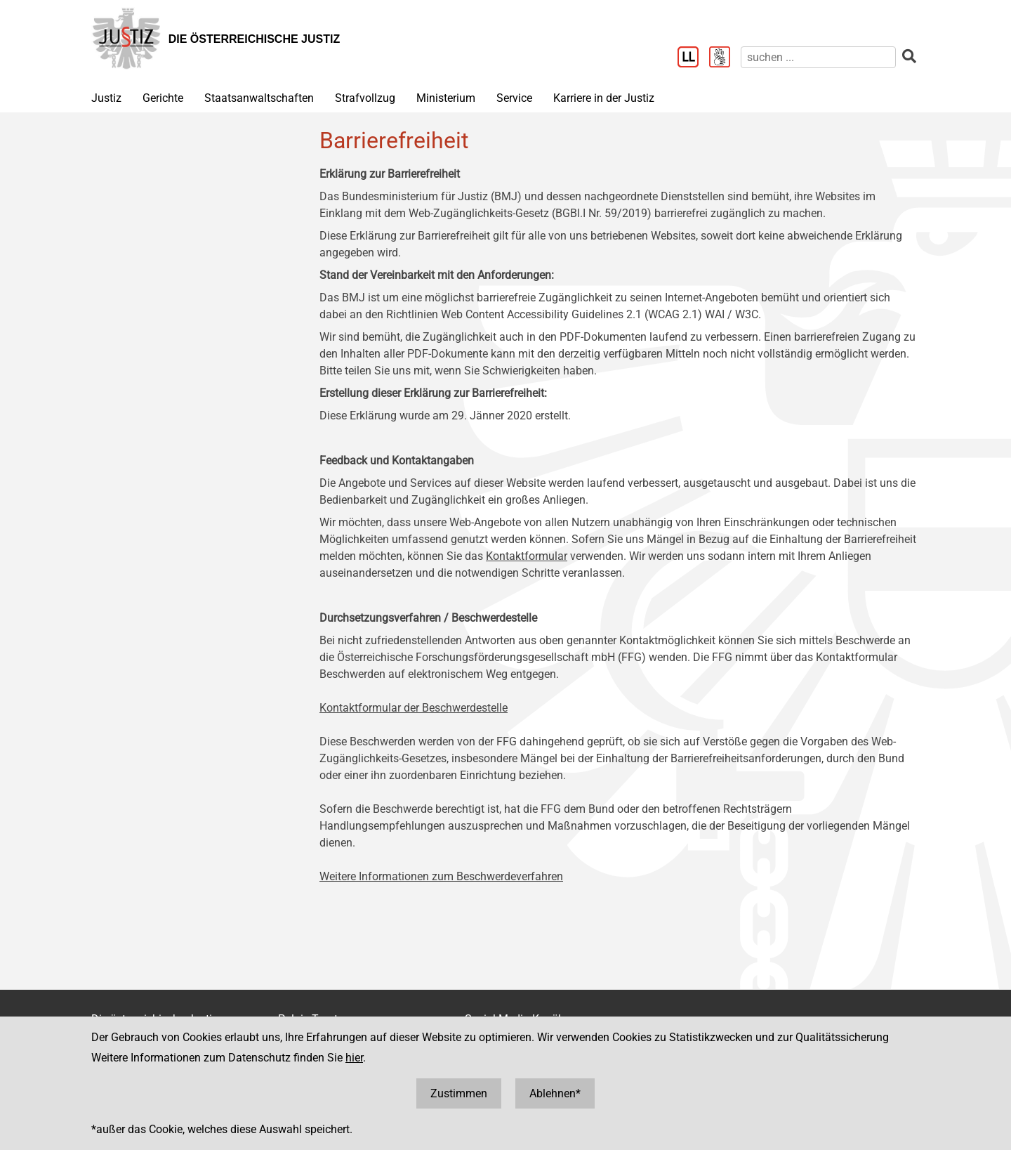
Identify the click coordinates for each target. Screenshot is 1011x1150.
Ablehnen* (555, 1093)
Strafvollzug (365, 98)
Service (514, 98)
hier (354, 1057)
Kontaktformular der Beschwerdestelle (413, 707)
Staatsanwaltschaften (259, 98)
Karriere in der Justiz (603, 98)
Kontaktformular (526, 556)
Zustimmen (458, 1093)
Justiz (106, 98)
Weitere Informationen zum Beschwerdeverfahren (441, 876)
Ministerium (445, 98)
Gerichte (163, 98)
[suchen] (818, 57)
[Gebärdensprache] (725, 58)
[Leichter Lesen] (693, 58)
